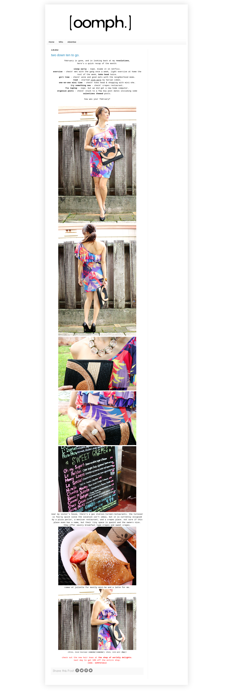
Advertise (71, 42)
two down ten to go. (65, 55)
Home (51, 42)
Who (61, 42)
